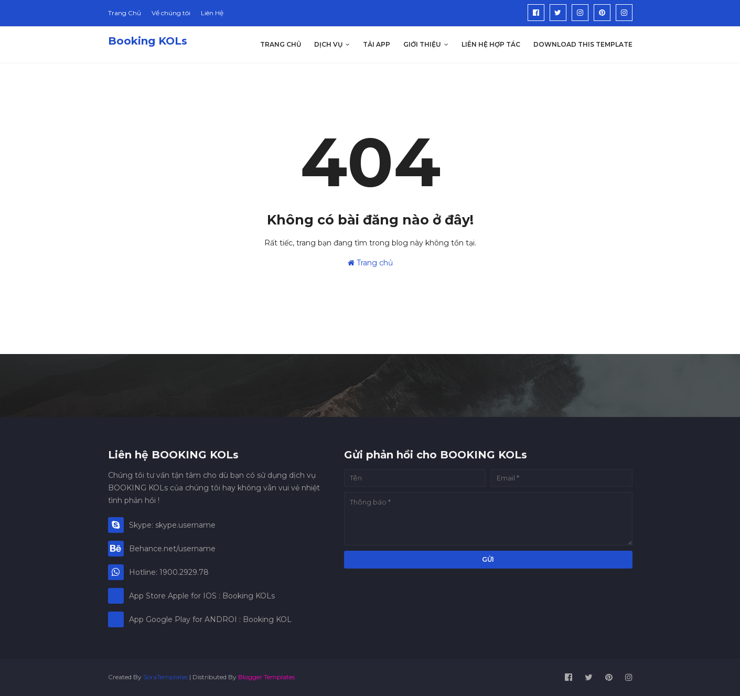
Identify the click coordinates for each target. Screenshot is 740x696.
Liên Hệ (212, 13)
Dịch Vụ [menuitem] (328, 44)
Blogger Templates (266, 677)
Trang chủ (370, 262)
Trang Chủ (124, 13)
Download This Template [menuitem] (582, 44)
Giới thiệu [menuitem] (422, 44)
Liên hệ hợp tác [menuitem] (491, 44)
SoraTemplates (165, 677)
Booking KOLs (147, 41)
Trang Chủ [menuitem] (280, 44)
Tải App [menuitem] (376, 44)
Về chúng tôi (171, 13)
